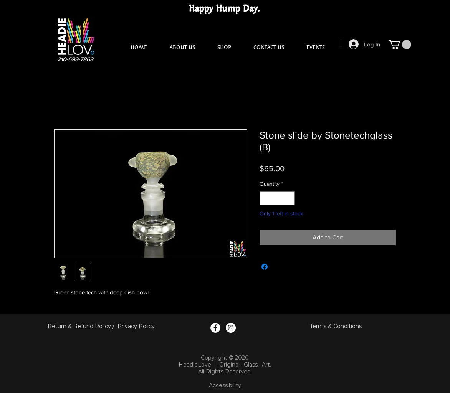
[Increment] (289, 198)
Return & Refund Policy (79, 326)
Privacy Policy (136, 326)
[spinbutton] (277, 198)
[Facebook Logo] (215, 328)
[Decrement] (265, 198)
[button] (400, 44)
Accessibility (225, 385)
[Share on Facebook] (264, 266)
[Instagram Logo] (231, 328)
